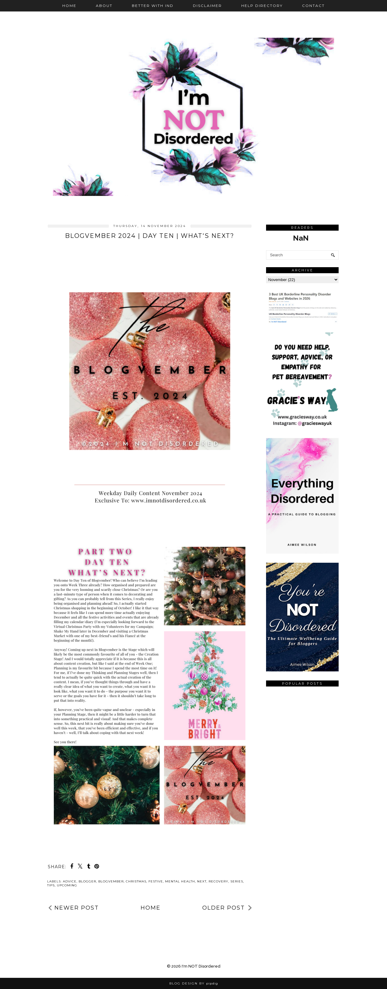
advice (69, 881)
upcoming (67, 885)
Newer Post (76, 907)
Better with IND (153, 5)
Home (69, 5)
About (104, 5)
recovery (218, 881)
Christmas (136, 881)
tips (51, 885)
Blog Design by (193, 983)
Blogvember (111, 881)
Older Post (223, 907)
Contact (313, 5)
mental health (180, 881)
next (202, 881)
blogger (87, 881)
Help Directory (262, 5)
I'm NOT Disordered (201, 966)
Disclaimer (207, 5)
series (236, 881)
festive (155, 881)
